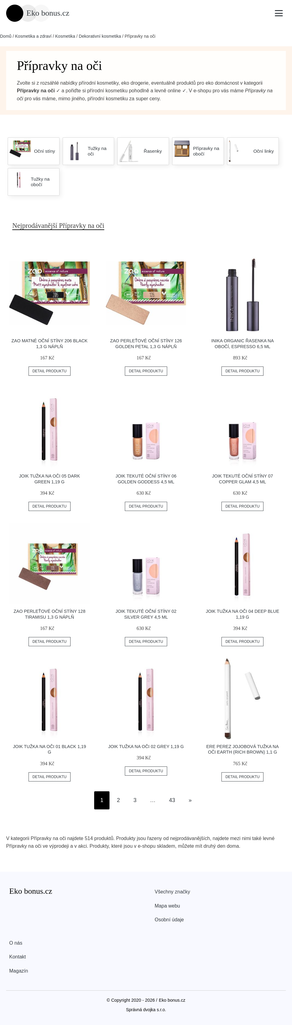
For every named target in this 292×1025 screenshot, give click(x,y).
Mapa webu (167, 905)
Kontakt (17, 956)
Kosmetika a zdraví (33, 36)
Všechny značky (172, 891)
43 (172, 800)
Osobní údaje (169, 919)
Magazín (18, 970)
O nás (15, 943)
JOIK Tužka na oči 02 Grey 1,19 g (146, 746)
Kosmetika (65, 36)
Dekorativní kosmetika (100, 36)
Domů (5, 36)
